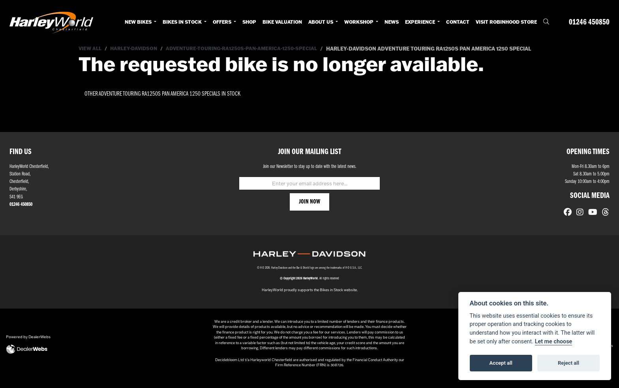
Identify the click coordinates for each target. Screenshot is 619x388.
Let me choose (553, 341)
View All (91, 48)
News (392, 22)
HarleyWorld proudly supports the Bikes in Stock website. (310, 297)
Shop (249, 22)
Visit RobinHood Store (506, 22)
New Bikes (139, 22)
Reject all (568, 363)
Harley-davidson (137, 48)
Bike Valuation (282, 22)
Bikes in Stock (183, 22)
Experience (420, 22)
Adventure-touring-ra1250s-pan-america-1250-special (250, 48)
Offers (223, 22)
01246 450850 (589, 22)
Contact (457, 22)
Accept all (501, 363)
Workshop (359, 22)
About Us (321, 22)
